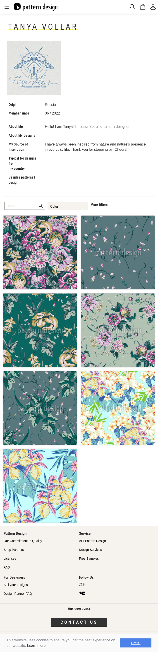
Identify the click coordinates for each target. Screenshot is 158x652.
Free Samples (89, 558)
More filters (99, 205)
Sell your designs (16, 585)
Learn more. (37, 645)
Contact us (79, 622)
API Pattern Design (92, 541)
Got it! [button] (135, 643)
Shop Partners (14, 550)
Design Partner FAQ (18, 593)
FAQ (7, 567)
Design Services (90, 550)
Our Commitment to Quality (23, 541)
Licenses (10, 558)
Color (54, 206)
